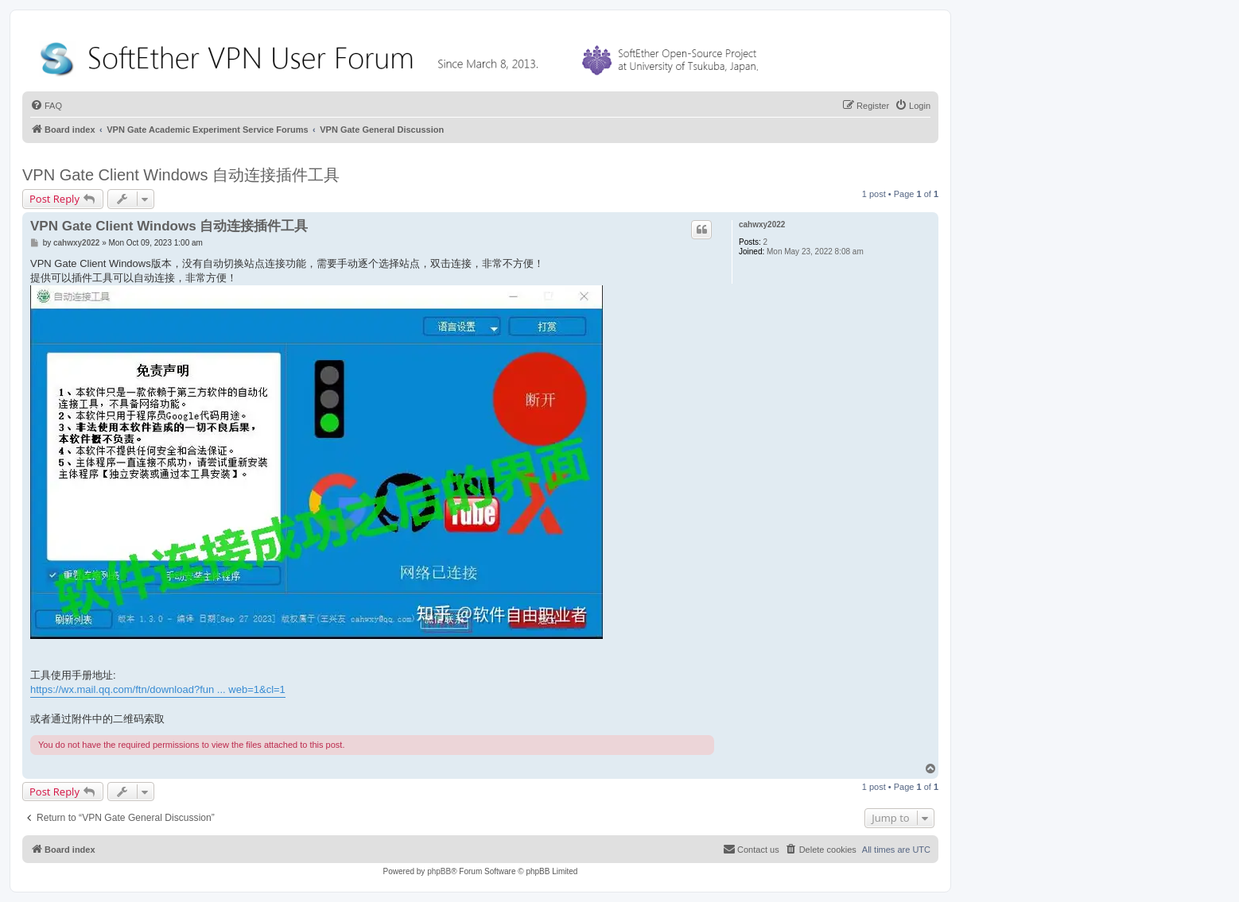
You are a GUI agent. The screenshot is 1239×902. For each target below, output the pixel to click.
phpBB (439, 871)
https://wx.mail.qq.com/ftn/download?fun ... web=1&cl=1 (157, 689)
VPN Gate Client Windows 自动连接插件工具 (181, 175)
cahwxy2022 (762, 224)
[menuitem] (46, 105)
